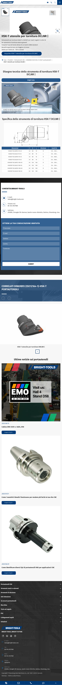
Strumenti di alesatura (8, 592)
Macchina (4, 605)
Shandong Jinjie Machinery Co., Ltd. (19, 673)
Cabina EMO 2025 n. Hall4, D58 (13, 427)
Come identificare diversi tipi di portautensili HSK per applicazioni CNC (28, 567)
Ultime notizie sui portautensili (31, 359)
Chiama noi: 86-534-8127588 (13, 205)
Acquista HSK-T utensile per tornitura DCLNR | (22, 53)
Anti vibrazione (6, 597)
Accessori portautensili (8, 601)
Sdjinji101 (7, 662)
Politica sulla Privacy (14, 676)
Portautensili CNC (6, 584)
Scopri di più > (8, 432)
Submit (31, 264)
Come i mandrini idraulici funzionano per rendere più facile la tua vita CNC (29, 497)
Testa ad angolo (6, 609)
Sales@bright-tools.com (11, 643)
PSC (2, 613)
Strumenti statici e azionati (10, 588)
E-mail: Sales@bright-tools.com (16, 198)
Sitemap (4, 676)
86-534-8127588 (8, 649)
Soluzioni (4, 622)
